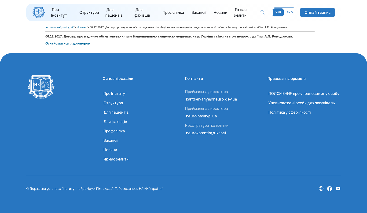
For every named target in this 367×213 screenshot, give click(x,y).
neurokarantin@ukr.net (206, 132)
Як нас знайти (115, 159)
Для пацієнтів (116, 112)
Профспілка (173, 12)
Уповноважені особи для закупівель (301, 102)
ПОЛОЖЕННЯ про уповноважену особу (303, 93)
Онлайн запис (317, 12)
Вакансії (198, 12)
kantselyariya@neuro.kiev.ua (211, 99)
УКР (278, 12)
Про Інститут (115, 93)
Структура (89, 12)
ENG (290, 12)
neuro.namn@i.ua (201, 116)
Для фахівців (115, 121)
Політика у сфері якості (289, 112)
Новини (220, 12)
